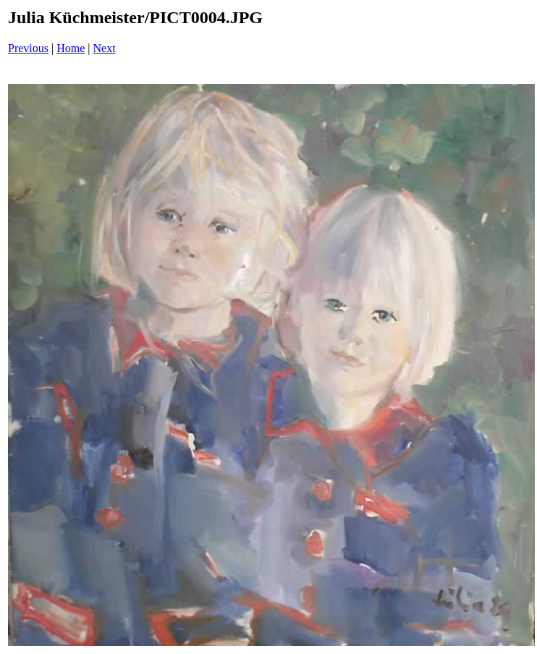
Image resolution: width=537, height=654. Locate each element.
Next (104, 48)
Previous (28, 48)
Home (70, 48)
